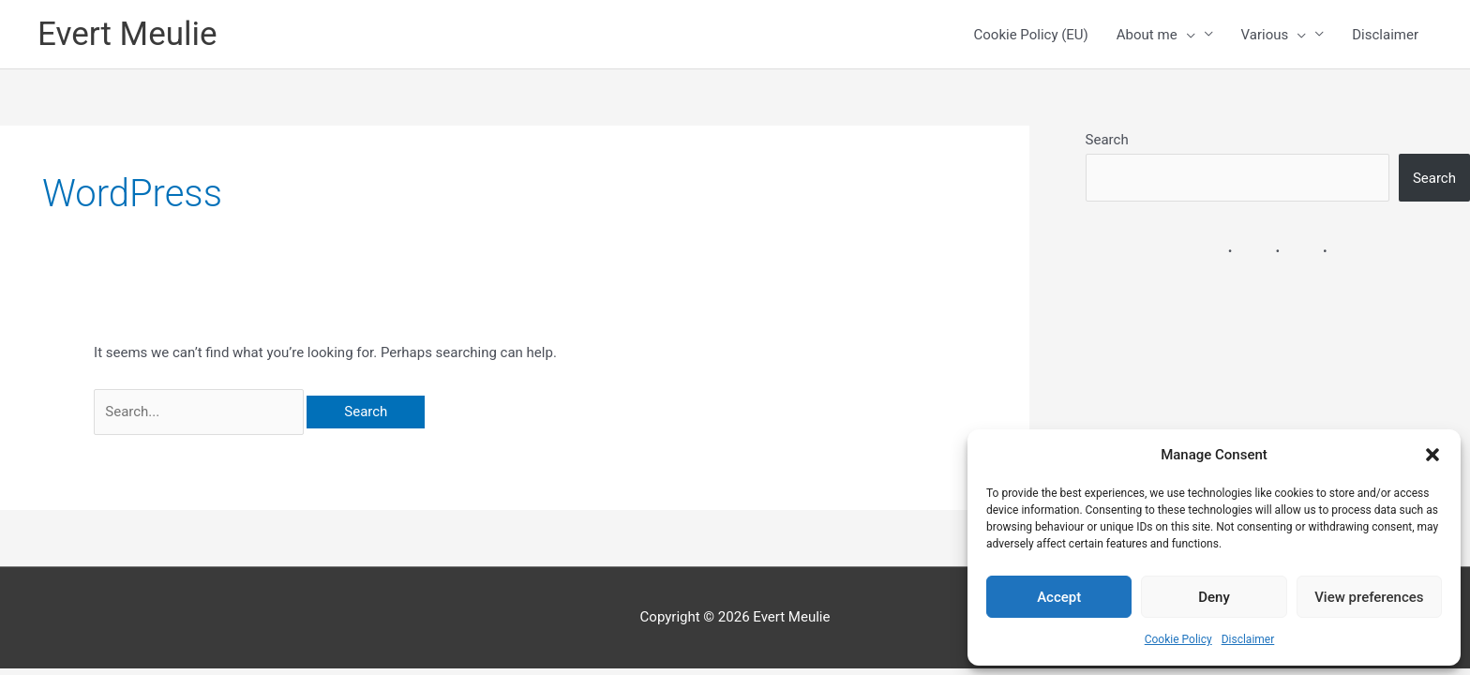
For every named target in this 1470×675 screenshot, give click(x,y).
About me (1156, 35)
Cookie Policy (1178, 639)
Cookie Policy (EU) (1031, 34)
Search (1107, 139)
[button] (1432, 454)
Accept (1059, 597)
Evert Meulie (128, 34)
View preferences (1368, 597)
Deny (1214, 597)
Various (1274, 35)
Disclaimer (1248, 639)
